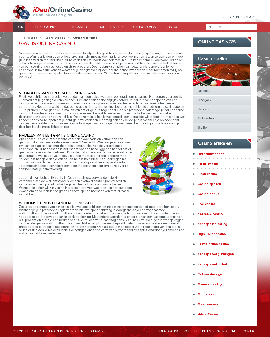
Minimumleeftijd (210, 284)
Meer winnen (208, 304)
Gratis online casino (213, 244)
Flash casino (207, 174)
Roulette (204, 90)
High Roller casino (212, 234)
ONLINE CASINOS (45, 27)
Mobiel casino (208, 294)
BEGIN (19, 27)
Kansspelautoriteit (213, 264)
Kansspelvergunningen (216, 254)
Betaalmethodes (211, 154)
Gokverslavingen (211, 274)
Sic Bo (202, 127)
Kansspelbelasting (212, 224)
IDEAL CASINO (77, 27)
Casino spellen (209, 184)
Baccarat (204, 109)
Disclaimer (95, 331)
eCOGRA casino (210, 214)
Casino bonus (208, 194)
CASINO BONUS (144, 27)
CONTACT (172, 27)
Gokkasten (206, 118)
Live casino (206, 204)
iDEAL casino (208, 164)
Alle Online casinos (239, 17)
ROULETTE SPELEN (110, 27)
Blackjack (204, 100)
